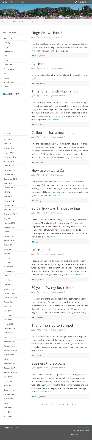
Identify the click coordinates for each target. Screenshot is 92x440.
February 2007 (9, 385)
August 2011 (9, 245)
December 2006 (10, 390)
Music (37, 242)
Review (6, 78)
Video (6, 86)
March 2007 (8, 381)
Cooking (38, 200)
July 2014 (7, 192)
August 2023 (9, 148)
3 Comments (58, 175)
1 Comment (57, 213)
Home (4, 22)
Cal (34, 37)
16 (72, 404)
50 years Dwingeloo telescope (54, 287)
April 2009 (8, 320)
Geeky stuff (39, 162)
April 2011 (8, 262)
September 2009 (10, 297)
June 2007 (8, 377)
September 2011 (10, 240)
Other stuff (39, 125)
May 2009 (8, 315)
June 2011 (8, 254)
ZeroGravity (82, 427)
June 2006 (8, 407)
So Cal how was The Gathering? (55, 208)
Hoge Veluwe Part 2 (46, 32)
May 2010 (8, 280)
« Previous (44, 404)
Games (6, 47)
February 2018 (9, 166)
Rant (6, 73)
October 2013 (9, 205)
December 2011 (10, 232)
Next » (78, 404)
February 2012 (9, 223)
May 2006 (8, 412)
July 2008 (7, 359)
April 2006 (8, 416)
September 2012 (10, 214)
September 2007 (10, 372)
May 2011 (8, 258)
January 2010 (9, 284)
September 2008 (10, 350)
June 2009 (8, 311)
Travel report (9, 82)
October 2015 (9, 174)
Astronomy (39, 317)
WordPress (84, 434)
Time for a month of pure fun (54, 91)
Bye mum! (39, 63)
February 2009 (9, 328)
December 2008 (10, 337)
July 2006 (7, 403)
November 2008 (10, 341)
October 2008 (9, 346)
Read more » (53, 119)
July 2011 (7, 249)
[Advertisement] (18, 113)
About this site (18, 22)
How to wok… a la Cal (48, 170)
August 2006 (9, 399)
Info (5, 56)
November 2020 (10, 157)
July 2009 (7, 306)
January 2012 (9, 227)
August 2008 (9, 355)
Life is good (40, 249)
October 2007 (9, 368)
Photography (40, 56)
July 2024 (7, 144)
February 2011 (9, 271)
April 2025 (8, 139)
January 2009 (9, 333)
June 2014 (8, 196)
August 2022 (9, 152)
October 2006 (9, 394)
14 (63, 404)
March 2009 (8, 324)
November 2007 (10, 363)
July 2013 (7, 209)
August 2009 (9, 302)
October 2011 (9, 236)
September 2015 (10, 179)
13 (59, 404)
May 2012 (8, 218)
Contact (34, 22)
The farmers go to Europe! (52, 325)
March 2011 (8, 267)
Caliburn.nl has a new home (53, 132)
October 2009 (9, 293)
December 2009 (10, 289)
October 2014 (9, 188)
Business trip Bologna (48, 363)
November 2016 (10, 170)
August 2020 (9, 161)
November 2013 (10, 201)
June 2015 (8, 183)
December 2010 (10, 275)
